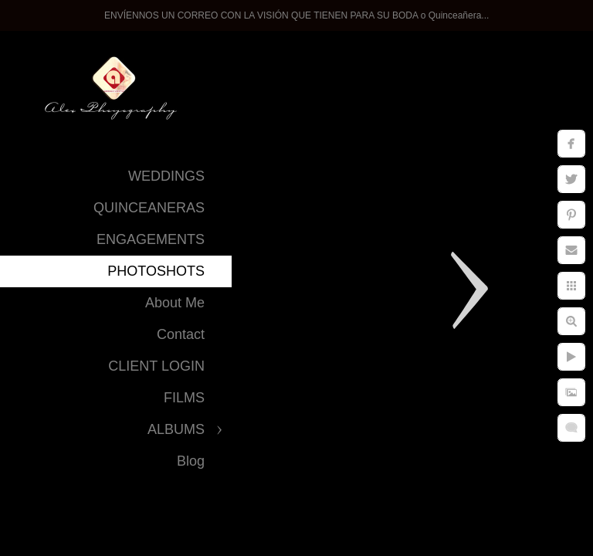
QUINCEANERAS (149, 207)
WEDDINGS (166, 176)
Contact (181, 334)
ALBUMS (176, 429)
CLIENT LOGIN (156, 366)
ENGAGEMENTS (151, 239)
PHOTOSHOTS (156, 271)
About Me (175, 302)
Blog (191, 461)
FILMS (184, 397)
